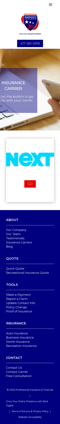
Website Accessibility (30, 417)
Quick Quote (15, 268)
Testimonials (15, 238)
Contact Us (14, 367)
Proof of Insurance (19, 311)
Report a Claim (17, 299)
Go (30, 184)
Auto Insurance (17, 333)
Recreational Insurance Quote (27, 273)
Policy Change (16, 307)
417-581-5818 (30, 43)
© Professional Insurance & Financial (30, 389)
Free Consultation (19, 376)
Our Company (16, 230)
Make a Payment (18, 295)
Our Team (13, 234)
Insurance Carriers (19, 242)
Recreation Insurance (21, 346)
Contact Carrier (17, 372)
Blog (9, 246)
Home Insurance (18, 341)
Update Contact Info (20, 303)
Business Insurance (20, 337)
